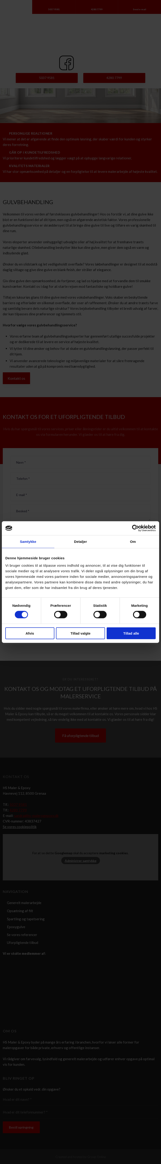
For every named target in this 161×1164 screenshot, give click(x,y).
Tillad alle (131, 633)
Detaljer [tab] (80, 542)
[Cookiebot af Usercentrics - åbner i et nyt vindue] (135, 528)
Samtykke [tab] (28, 542)
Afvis (29, 633)
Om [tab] (133, 542)
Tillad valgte (80, 633)
